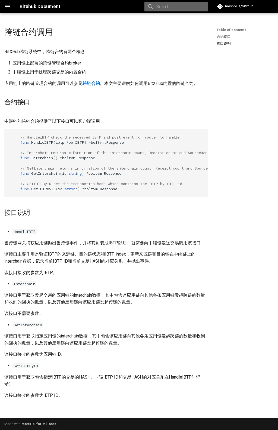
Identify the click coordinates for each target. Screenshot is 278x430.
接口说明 (224, 43)
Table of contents (231, 30)
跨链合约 (91, 83)
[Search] (176, 6)
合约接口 (224, 37)
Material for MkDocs (38, 424)
